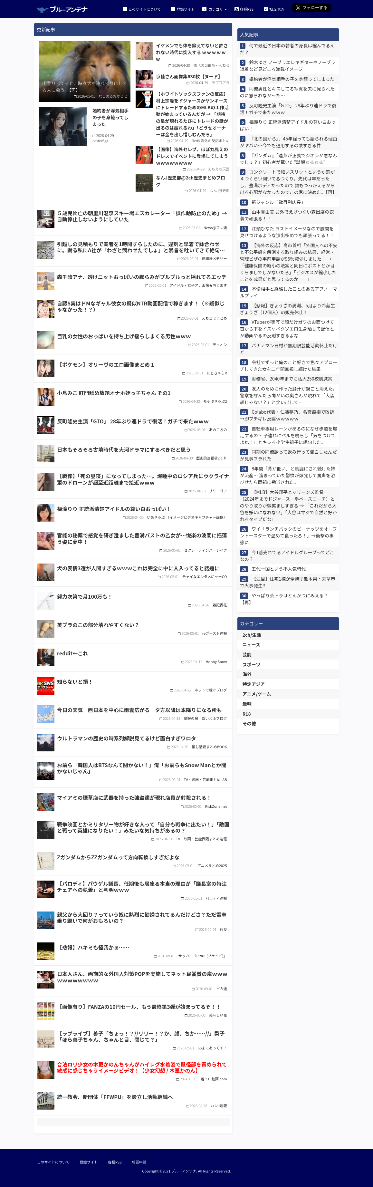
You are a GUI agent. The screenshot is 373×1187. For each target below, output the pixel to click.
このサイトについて (142, 9)
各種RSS (243, 9)
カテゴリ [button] (213, 9)
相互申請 (274, 9)
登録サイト (183, 9)
